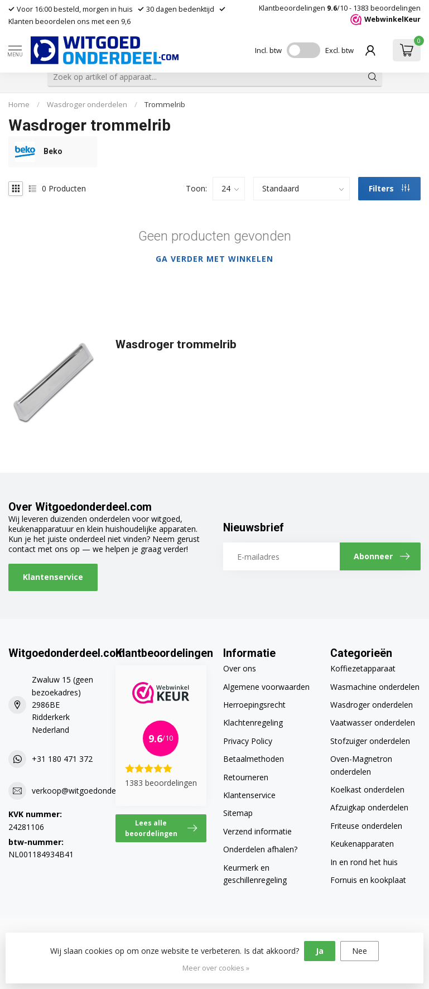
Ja (320, 950)
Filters (389, 188)
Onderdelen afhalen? (260, 849)
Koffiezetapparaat (363, 668)
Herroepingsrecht (254, 704)
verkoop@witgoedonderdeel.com (92, 790)
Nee (359, 950)
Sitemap (238, 813)
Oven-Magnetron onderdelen (361, 764)
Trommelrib (164, 104)
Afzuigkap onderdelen (369, 807)
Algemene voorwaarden (266, 686)
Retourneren (245, 777)
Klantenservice (53, 577)
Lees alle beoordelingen (161, 828)
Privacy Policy (247, 741)
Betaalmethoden (253, 758)
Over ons (239, 668)
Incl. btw (268, 50)
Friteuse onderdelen (366, 825)
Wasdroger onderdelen (87, 104)
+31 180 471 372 (62, 758)
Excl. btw (339, 50)
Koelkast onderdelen (367, 789)
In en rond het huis (364, 862)
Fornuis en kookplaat (368, 880)
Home (19, 104)
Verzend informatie (257, 831)
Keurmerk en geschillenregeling (255, 873)
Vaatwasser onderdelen (372, 722)
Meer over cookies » (215, 968)
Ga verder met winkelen (214, 258)
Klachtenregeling (253, 722)
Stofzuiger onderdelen (370, 741)
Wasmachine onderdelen (375, 686)
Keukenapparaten (362, 843)
